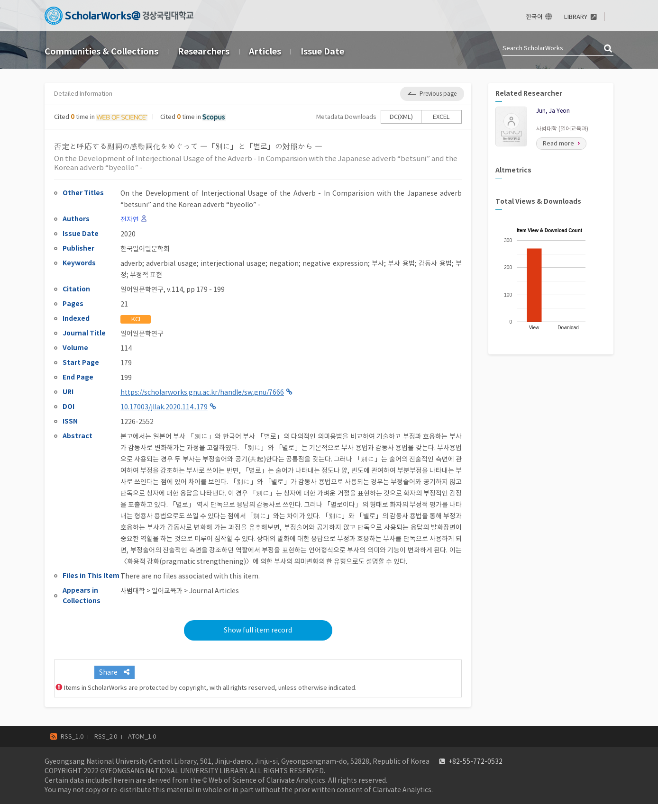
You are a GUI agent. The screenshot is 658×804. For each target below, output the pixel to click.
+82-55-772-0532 (475, 761)
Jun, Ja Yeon (553, 110)
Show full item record (258, 630)
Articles (265, 51)
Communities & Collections (101, 51)
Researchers (203, 51)
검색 (608, 49)
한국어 (534, 17)
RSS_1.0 (72, 736)
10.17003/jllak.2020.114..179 (164, 407)
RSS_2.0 (105, 736)
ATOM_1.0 (142, 736)
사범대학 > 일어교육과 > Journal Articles (179, 591)
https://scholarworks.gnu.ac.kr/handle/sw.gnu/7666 (202, 392)
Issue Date (322, 51)
